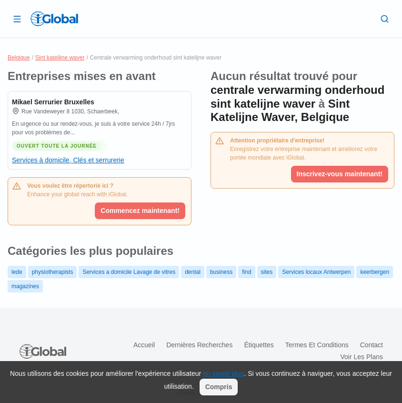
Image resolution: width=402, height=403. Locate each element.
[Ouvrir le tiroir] (17, 18)
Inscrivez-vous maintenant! (340, 174)
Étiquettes (258, 345)
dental (193, 272)
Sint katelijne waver (59, 57)
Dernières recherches (199, 345)
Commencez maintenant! (140, 210)
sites (267, 272)
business (221, 272)
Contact (371, 345)
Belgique (19, 57)
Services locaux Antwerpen (316, 272)
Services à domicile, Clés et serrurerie (68, 160)
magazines (25, 286)
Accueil (144, 345)
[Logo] (54, 18)
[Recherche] (384, 18)
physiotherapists (52, 272)
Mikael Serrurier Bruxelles (53, 102)
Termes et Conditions (317, 345)
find (246, 272)
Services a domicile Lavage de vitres (128, 272)
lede (16, 272)
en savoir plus (223, 373)
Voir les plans (362, 357)
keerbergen (374, 272)
